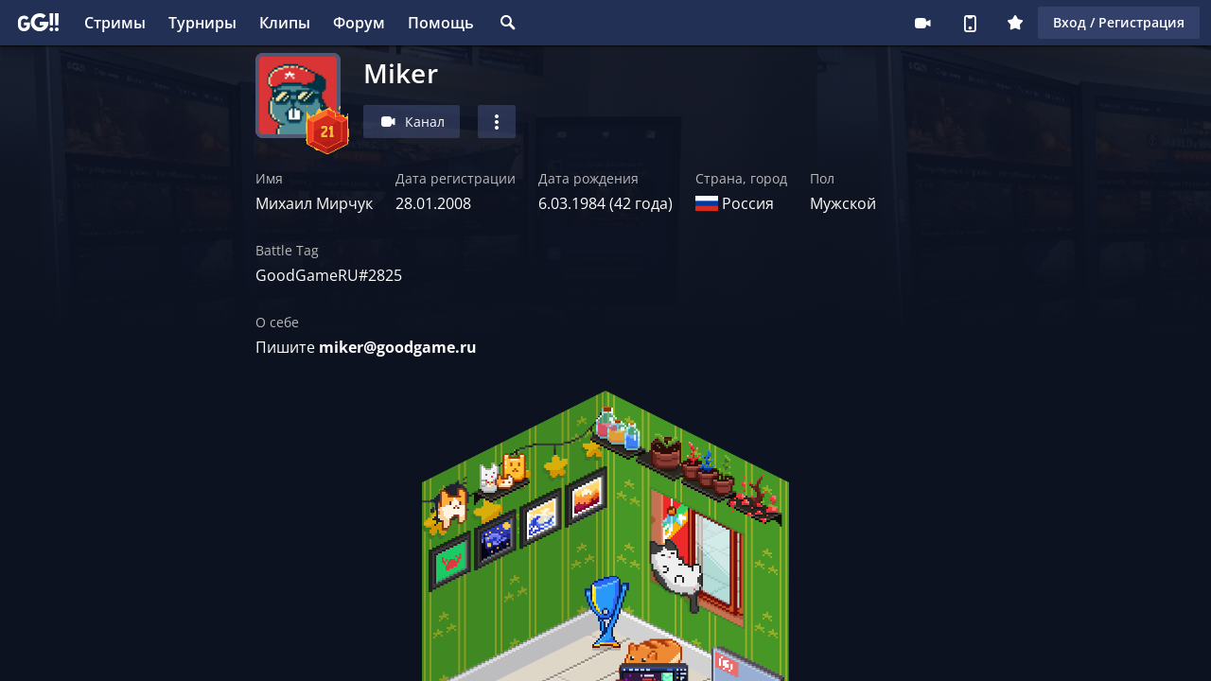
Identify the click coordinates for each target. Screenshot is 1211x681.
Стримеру (922, 22)
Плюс (1015, 22)
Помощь (441, 22)
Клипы (284, 22)
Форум (359, 22)
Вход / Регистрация (1119, 22)
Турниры (202, 22)
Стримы (115, 22)
